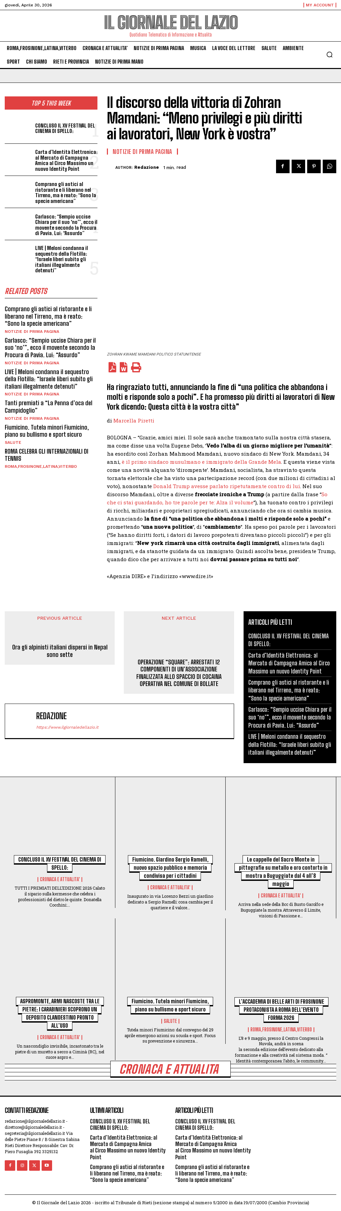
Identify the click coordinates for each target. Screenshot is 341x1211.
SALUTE (13, 442)
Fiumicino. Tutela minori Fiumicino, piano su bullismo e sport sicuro (47, 431)
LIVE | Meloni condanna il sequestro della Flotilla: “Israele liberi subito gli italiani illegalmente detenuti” (61, 259)
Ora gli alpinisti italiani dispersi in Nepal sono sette (60, 651)
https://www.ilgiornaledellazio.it (67, 727)
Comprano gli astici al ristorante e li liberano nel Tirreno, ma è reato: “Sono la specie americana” (65, 192)
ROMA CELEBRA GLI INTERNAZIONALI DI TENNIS (46, 455)
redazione (146, 167)
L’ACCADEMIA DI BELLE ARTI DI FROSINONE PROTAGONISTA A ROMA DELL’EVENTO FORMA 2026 (281, 1009)
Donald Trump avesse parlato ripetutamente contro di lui (226, 486)
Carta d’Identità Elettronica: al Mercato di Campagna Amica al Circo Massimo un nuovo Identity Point (66, 160)
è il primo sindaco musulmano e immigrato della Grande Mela (201, 461)
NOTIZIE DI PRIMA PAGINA (32, 331)
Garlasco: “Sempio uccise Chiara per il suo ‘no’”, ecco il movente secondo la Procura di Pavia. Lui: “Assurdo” (66, 224)
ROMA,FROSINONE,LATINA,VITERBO (41, 466)
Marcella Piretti (133, 420)
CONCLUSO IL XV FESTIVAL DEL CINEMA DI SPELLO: (65, 128)
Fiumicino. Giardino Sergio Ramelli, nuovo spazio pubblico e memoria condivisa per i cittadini (170, 867)
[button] (329, 54)
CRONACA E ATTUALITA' (60, 879)
